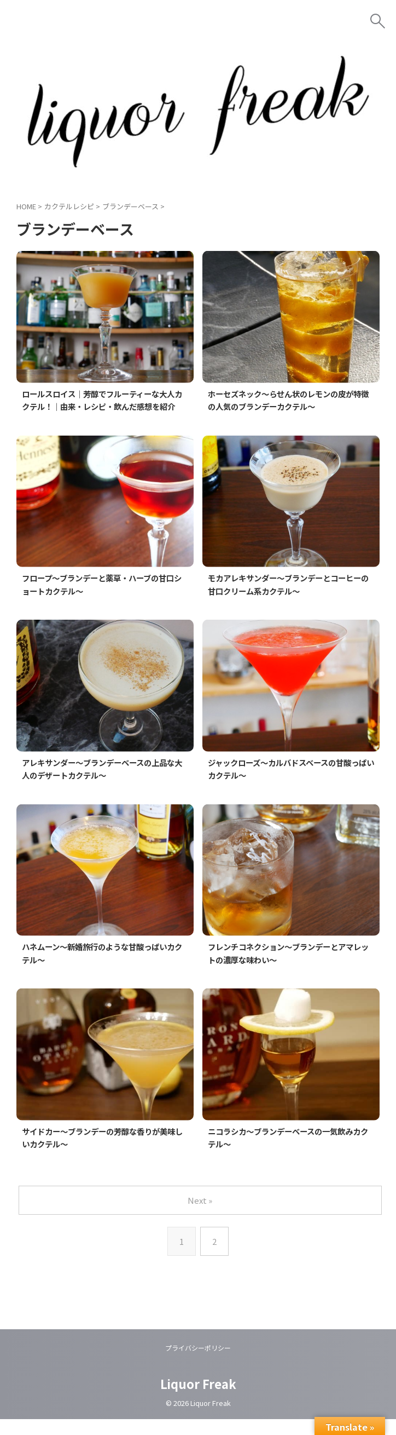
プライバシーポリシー (198, 1364)
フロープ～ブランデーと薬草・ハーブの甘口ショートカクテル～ (104, 598)
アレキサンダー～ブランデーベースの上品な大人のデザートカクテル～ (105, 783)
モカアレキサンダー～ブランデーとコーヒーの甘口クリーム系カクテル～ (291, 598)
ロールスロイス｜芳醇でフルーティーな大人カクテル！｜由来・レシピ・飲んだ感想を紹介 (105, 407)
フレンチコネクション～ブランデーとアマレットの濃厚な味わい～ (291, 968)
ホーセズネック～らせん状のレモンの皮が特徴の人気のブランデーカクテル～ (291, 400)
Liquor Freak (198, 1400)
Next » (200, 1216)
